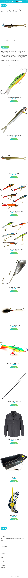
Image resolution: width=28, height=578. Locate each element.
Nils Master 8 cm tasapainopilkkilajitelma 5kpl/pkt (14, 211)
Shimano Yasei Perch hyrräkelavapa (14, 401)
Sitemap (2, 570)
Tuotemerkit (3, 553)
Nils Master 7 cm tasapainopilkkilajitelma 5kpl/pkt (14, 249)
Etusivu (2, 11)
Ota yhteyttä (3, 565)
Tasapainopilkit (12, 40)
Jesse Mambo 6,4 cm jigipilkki (14, 173)
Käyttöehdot (3, 567)
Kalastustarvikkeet (4, 546)
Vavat (2, 555)
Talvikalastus (7, 40)
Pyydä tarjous (18, 1)
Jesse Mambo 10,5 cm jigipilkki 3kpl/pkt (14, 135)
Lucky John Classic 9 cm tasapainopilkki (14, 97)
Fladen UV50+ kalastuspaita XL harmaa (14, 439)
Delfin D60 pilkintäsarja (14, 515)
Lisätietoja (5, 47)
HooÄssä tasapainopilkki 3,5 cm (14, 325)
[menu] (26, 5)
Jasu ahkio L (14, 477)
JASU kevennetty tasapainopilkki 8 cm (14, 363)
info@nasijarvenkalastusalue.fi (6, 540)
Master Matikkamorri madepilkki (14, 287)
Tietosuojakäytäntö (4, 569)
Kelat (2, 548)
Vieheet (2, 557)
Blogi (1, 563)
